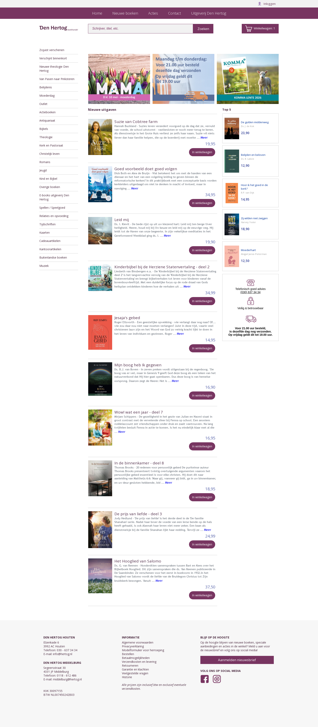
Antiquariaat (47, 120)
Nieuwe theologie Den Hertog (54, 69)
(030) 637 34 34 (251, 292)
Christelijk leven (49, 154)
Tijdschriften (47, 224)
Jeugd (43, 170)
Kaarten (44, 232)
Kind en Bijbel (48, 179)
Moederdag (47, 95)
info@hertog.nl (62, 654)
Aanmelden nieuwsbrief (237, 660)
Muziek (44, 266)
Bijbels (43, 129)
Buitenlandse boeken (53, 257)
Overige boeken (49, 187)
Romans (44, 162)
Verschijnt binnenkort (53, 58)
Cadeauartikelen (49, 241)
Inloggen (267, 4)
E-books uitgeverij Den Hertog (54, 197)
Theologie (46, 137)
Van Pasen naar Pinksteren (56, 79)
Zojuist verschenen (51, 50)
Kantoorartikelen (50, 249)
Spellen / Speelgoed (52, 208)
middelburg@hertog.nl (67, 679)
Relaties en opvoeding (53, 216)
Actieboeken (47, 112)
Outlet (43, 104)
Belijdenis (45, 87)
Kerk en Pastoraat (51, 145)
